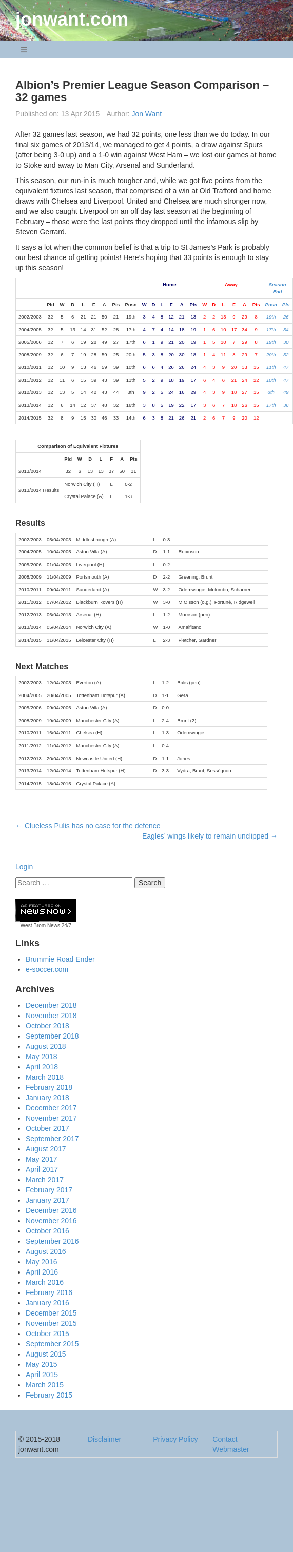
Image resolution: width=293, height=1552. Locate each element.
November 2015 (51, 1323)
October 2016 (47, 1231)
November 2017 (51, 1118)
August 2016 (46, 1251)
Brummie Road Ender (60, 959)
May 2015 (41, 1364)
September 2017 (52, 1139)
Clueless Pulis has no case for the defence (88, 826)
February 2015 (49, 1395)
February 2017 (49, 1190)
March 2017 (45, 1180)
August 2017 (46, 1149)
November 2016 (51, 1221)
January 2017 (47, 1200)
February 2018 (49, 1087)
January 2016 (47, 1303)
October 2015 (47, 1333)
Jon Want (146, 114)
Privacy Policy (175, 1439)
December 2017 (51, 1108)
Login (24, 867)
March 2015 (45, 1385)
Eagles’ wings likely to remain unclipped (210, 836)
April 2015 (42, 1374)
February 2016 (49, 1292)
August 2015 (46, 1354)
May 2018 (41, 1056)
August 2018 (46, 1046)
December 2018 (51, 1005)
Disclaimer (104, 1439)
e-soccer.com (47, 969)
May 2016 (41, 1262)
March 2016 (45, 1282)
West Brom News (40, 925)
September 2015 (52, 1344)
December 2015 (51, 1313)
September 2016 (52, 1241)
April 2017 (42, 1169)
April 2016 (42, 1272)
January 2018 (47, 1097)
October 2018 (47, 1026)
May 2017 (41, 1159)
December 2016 (51, 1210)
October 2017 (47, 1128)
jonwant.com (71, 19)
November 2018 (51, 1015)
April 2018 (42, 1067)
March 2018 (45, 1077)
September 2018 (52, 1036)
